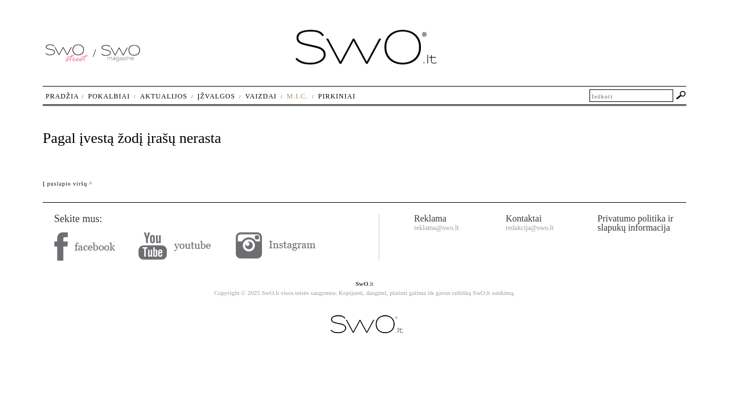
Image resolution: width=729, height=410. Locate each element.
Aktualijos (163, 96)
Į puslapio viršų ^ (67, 184)
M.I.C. (297, 96)
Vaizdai (260, 96)
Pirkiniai (337, 96)
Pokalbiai (109, 96)
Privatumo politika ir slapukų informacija (635, 223)
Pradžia (62, 96)
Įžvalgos (216, 96)
